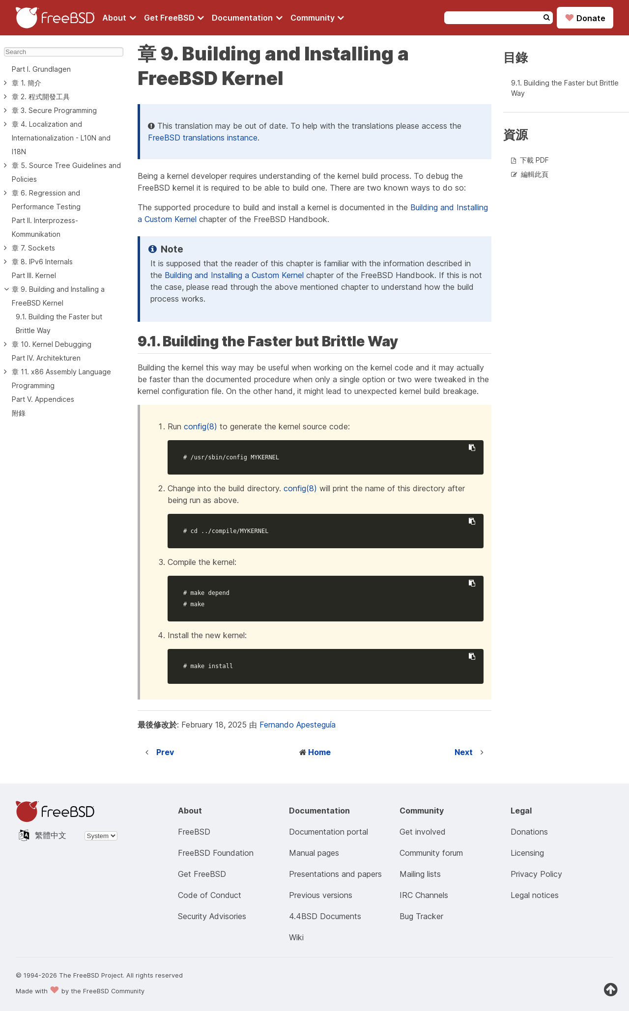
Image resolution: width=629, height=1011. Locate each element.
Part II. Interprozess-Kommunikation (45, 227)
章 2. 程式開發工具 (41, 96)
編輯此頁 (534, 174)
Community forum (431, 853)
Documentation (247, 18)
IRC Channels (424, 895)
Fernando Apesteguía (297, 725)
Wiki (296, 937)
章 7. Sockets (33, 248)
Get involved (423, 832)
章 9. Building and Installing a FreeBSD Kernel (58, 296)
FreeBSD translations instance (202, 137)
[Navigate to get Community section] (317, 17)
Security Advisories (212, 916)
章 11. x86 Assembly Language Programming (61, 378)
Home (319, 752)
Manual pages (314, 853)
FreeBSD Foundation (216, 853)
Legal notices (535, 895)
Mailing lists (420, 874)
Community (317, 18)
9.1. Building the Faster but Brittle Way (59, 323)
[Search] (63, 51)
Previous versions (320, 895)
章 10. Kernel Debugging (51, 344)
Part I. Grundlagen (41, 69)
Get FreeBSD (174, 18)
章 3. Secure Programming (54, 110)
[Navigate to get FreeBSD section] (174, 17)
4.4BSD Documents (325, 916)
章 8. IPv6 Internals (42, 261)
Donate (585, 18)
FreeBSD (194, 832)
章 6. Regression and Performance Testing (46, 200)
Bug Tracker (421, 916)
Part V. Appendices (43, 399)
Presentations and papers (335, 874)
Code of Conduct (209, 895)
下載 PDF (534, 160)
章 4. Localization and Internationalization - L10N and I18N (61, 138)
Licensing (527, 853)
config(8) (200, 426)
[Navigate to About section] (119, 17)
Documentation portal (328, 832)
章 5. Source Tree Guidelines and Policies (66, 172)
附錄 (19, 413)
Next (464, 752)
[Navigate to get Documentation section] (247, 17)
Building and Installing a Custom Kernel (234, 275)
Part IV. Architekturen (46, 358)
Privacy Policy (536, 874)
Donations (529, 832)
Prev (165, 752)
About (119, 18)
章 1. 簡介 (26, 83)
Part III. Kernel (34, 275)
